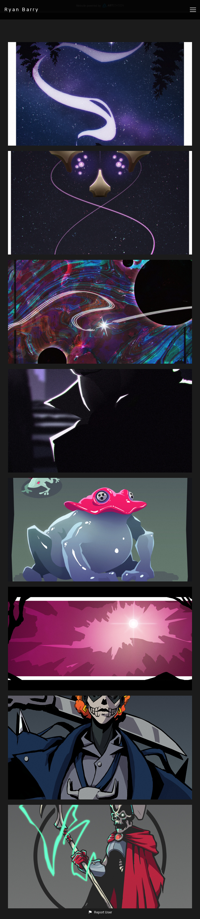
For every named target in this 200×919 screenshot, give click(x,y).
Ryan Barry (21, 10)
